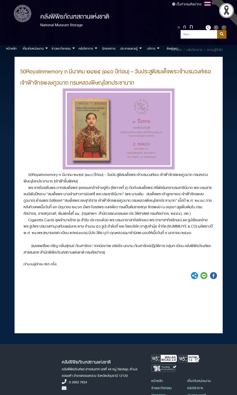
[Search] (199, 34)
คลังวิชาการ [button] (86, 48)
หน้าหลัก (11, 48)
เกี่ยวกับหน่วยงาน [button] (33, 48)
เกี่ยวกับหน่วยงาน (199, 381)
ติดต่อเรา (172, 48)
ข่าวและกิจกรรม (161, 388)
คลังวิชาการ (195, 388)
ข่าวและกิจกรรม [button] (61, 48)
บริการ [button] (151, 48)
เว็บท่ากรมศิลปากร (186, 4)
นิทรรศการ (108, 48)
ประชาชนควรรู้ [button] (129, 48)
